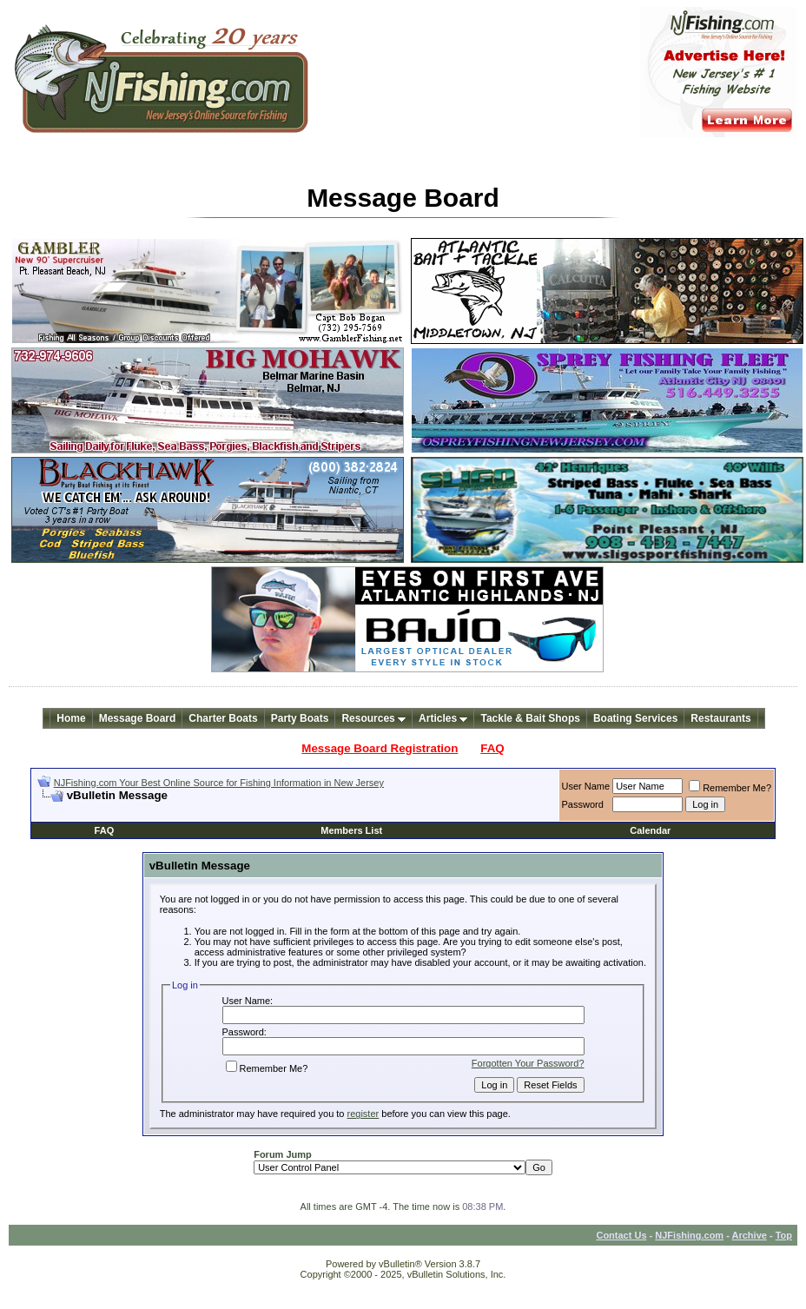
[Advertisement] (240, 809)
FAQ (492, 748)
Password (583, 804)
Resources (373, 718)
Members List (351, 830)
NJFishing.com (689, 1235)
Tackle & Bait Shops (529, 718)
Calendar (650, 830)
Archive (749, 1235)
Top (784, 1235)
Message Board (137, 718)
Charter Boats (222, 718)
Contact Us (621, 1235)
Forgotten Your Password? (528, 1063)
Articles (443, 718)
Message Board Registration (379, 748)
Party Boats (300, 718)
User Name (586, 786)
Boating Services (635, 718)
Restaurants (720, 718)
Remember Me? (730, 788)
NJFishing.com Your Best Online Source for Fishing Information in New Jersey (219, 782)
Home (70, 718)
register (363, 1113)
